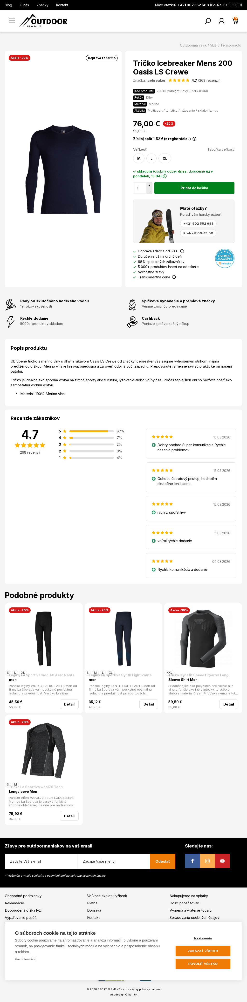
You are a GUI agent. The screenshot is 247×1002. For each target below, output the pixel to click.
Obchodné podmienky (23, 896)
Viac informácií (25, 959)
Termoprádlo (230, 45)
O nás (24, 5)
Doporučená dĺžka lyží (23, 910)
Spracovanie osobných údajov (194, 917)
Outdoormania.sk (193, 45)
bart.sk (132, 994)
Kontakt (62, 5)
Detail (69, 704)
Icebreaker (156, 80)
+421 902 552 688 (198, 223)
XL (165, 158)
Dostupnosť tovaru (185, 903)
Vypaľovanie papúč (21, 917)
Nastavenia (203, 938)
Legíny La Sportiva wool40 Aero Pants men (42, 677)
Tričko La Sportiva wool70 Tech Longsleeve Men (36, 789)
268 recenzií (30, 452)
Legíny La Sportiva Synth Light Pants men (120, 677)
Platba (92, 903)
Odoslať (162, 861)
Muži (213, 45)
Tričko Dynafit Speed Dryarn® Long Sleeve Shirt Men (198, 677)
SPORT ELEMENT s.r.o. (112, 989)
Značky (42, 5)
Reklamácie (14, 903)
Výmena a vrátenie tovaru (191, 910)
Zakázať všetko (203, 951)
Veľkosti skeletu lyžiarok (107, 896)
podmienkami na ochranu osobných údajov (76, 875)
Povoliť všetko (203, 964)
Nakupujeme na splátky (189, 896)
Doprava (94, 910)
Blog (8, 5)
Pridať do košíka (194, 188)
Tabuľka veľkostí (220, 149)
